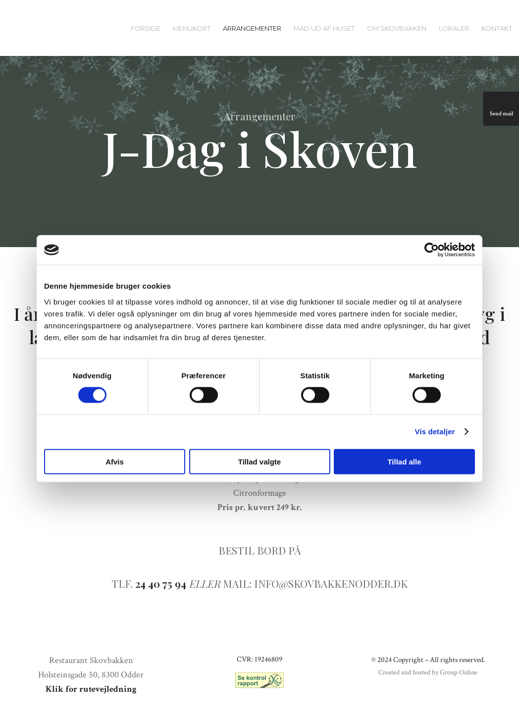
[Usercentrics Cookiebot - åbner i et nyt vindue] (431, 250)
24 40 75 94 (160, 583)
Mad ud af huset (324, 28)
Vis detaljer (435, 431)
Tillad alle (404, 461)
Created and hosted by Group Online (427, 672)
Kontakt (496, 28)
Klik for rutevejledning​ (91, 689)
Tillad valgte (259, 461)
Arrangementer (252, 28)
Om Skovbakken (396, 28)
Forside (145, 28)
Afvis (114, 461)
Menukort (191, 28)
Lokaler (454, 28)
